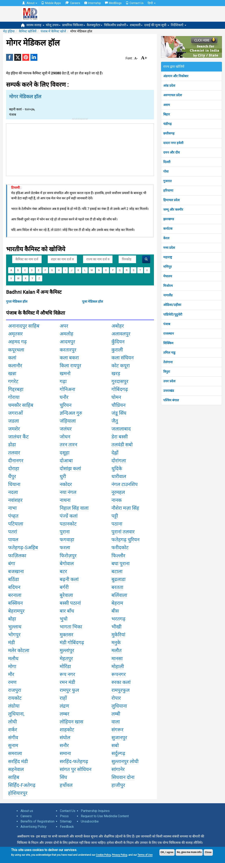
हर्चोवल (66, 785)
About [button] (29, 3)
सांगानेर (118, 769)
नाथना (65, 500)
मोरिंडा (65, 666)
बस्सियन (15, 603)
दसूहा (64, 453)
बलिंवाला (119, 595)
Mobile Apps (51, 3)
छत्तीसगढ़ (168, 133)
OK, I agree (167, 852)
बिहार (166, 114)
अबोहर (117, 326)
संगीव (13, 737)
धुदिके (116, 468)
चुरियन (65, 405)
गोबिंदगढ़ (119, 389)
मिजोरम (168, 286)
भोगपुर (14, 635)
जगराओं (15, 413)
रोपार (116, 698)
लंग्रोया (13, 706)
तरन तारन (68, 445)
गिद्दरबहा (15, 389)
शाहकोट (67, 730)
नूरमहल (118, 492)
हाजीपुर (118, 785)
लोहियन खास (71, 722)
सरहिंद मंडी (18, 761)
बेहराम (117, 603)
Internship (92, 3)
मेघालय (167, 276)
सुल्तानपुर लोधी (124, 761)
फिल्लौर (118, 556)
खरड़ (115, 373)
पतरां (12, 532)
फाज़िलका (17, 556)
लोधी (12, 722)
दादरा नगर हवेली (173, 143)
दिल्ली (166, 162)
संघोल (65, 737)
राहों (63, 698)
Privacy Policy (119, 854)
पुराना (65, 532)
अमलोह (66, 334)
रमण (12, 682)
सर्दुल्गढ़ (118, 753)
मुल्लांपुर (67, 650)
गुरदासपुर (119, 381)
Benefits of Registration (37, 821)
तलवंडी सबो (122, 445)
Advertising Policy (34, 827)
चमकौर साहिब (20, 405)
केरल (166, 238)
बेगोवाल (67, 563)
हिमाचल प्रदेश (171, 200)
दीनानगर (15, 461)
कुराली (117, 350)
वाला (115, 722)
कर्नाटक (167, 229)
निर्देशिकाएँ (178, 25)
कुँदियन (117, 342)
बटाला (116, 571)
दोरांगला (118, 461)
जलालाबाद (121, 429)
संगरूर (117, 730)
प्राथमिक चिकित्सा (73, 25)
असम (166, 105)
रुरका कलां (121, 682)
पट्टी (114, 516)
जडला (13, 421)
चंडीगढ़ (167, 124)
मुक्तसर (66, 635)
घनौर (64, 397)
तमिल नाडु (169, 353)
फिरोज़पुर (68, 556)
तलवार (14, 453)
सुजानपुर (119, 737)
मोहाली (117, 666)
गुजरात (167, 181)
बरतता (117, 587)
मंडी (11, 642)
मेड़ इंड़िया (9, 31)
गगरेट (13, 381)
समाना (65, 753)
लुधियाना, (16, 714)
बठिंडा (13, 579)
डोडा (12, 445)
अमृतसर (15, 334)
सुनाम (13, 745)
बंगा (11, 563)
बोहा (12, 619)
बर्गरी (64, 587)
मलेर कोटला (18, 650)
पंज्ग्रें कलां (69, 516)
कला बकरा (69, 358)
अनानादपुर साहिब (23, 326)
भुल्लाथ (14, 627)
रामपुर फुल (69, 690)
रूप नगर (67, 674)
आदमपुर (67, 342)
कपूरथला (16, 350)
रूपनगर (118, 674)
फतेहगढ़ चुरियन (125, 540)
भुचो (63, 619)
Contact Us (135, 3)
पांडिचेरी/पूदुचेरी (172, 314)
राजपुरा (14, 690)
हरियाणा (168, 190)
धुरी (63, 476)
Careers (72, 3)
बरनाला (14, 595)
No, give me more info (189, 852)
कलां (12, 358)
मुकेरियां (118, 635)
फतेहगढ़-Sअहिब (23, 547)
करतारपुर (68, 350)
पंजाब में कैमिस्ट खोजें (53, 31)
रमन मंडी (67, 682)
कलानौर (15, 365)
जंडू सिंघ (118, 413)
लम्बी (115, 714)
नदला (13, 492)
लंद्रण (64, 706)
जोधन (65, 437)
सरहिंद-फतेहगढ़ (74, 761)
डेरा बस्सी (119, 437)
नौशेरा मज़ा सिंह (125, 508)
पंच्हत (13, 516)
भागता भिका (71, 627)
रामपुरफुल (120, 690)
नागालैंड (168, 295)
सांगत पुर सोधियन (75, 769)
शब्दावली (136, 25)
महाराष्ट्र (167, 257)
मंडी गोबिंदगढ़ (72, 642)
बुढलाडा (118, 579)
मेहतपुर (66, 658)
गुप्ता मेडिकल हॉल (16, 301)
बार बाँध (67, 611)
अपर (64, 326)
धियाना (14, 484)
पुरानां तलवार (123, 532)
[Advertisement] (80, 149)
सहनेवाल (16, 769)
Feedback (67, 827)
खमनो (65, 373)
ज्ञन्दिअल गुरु (71, 413)
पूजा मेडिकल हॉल (92, 301)
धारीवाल (118, 476)
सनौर (64, 745)
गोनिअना (67, 389)
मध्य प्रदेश (169, 248)
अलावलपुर (120, 334)
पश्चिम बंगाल (171, 400)
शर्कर (12, 730)
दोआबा (66, 461)
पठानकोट (68, 524)
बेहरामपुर (16, 611)
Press (64, 816)
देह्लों (114, 453)
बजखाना (16, 571)
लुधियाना (119, 706)
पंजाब (166, 324)
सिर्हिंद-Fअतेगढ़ (22, 785)
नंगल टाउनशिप (124, 484)
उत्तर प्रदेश (169, 381)
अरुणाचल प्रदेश (172, 95)
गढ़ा (63, 381)
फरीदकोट (120, 547)
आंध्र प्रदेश (169, 86)
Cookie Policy (103, 854)
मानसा (117, 658)
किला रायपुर (70, 365)
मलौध (13, 658)
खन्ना (12, 373)
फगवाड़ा (67, 540)
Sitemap (66, 821)
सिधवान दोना (122, 777)
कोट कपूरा (120, 365)
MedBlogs (113, 3)
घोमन (116, 397)
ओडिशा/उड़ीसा (172, 305)
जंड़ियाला (68, 421)
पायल (13, 540)
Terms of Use (145, 854)
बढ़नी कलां (69, 579)
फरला (65, 547)
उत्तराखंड (168, 391)
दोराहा (13, 468)
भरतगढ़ (118, 619)
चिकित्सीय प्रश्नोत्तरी (116, 25)
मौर (11, 674)
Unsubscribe (90, 821)
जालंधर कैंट (18, 437)
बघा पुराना (120, 563)
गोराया (13, 397)
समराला (15, 753)
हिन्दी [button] (152, 3)
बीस (115, 611)
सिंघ (63, 777)
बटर (63, 571)
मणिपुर (167, 267)
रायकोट (15, 698)
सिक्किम (168, 343)
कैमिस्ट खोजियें (27, 31)
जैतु (114, 421)
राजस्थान (168, 333)
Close (208, 852)
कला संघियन (122, 358)
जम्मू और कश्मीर (173, 209)
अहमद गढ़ (17, 342)
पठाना (116, 524)
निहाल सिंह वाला (74, 508)
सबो (115, 745)
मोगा (12, 666)
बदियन (14, 587)
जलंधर (66, 429)
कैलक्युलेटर (94, 25)
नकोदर (66, 484)
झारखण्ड (168, 219)
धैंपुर (12, 476)
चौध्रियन (118, 405)
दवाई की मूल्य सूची (156, 25)
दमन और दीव (171, 152)
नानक (116, 500)
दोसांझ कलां (70, 468)
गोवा (166, 171)
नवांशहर (15, 500)
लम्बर (64, 714)
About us (27, 811)
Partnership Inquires (95, 811)
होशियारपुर (17, 793)
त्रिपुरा (166, 372)
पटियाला (15, 524)
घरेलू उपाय (53, 25)
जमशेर (14, 429)
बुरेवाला (66, 595)
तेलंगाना (168, 362)
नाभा (12, 508)
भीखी (116, 627)
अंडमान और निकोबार (175, 76)
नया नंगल (68, 492)
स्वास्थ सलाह (35, 25)
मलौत (116, 650)
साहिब (13, 777)
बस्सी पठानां (70, 603)
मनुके (116, 642)
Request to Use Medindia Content (105, 816)
